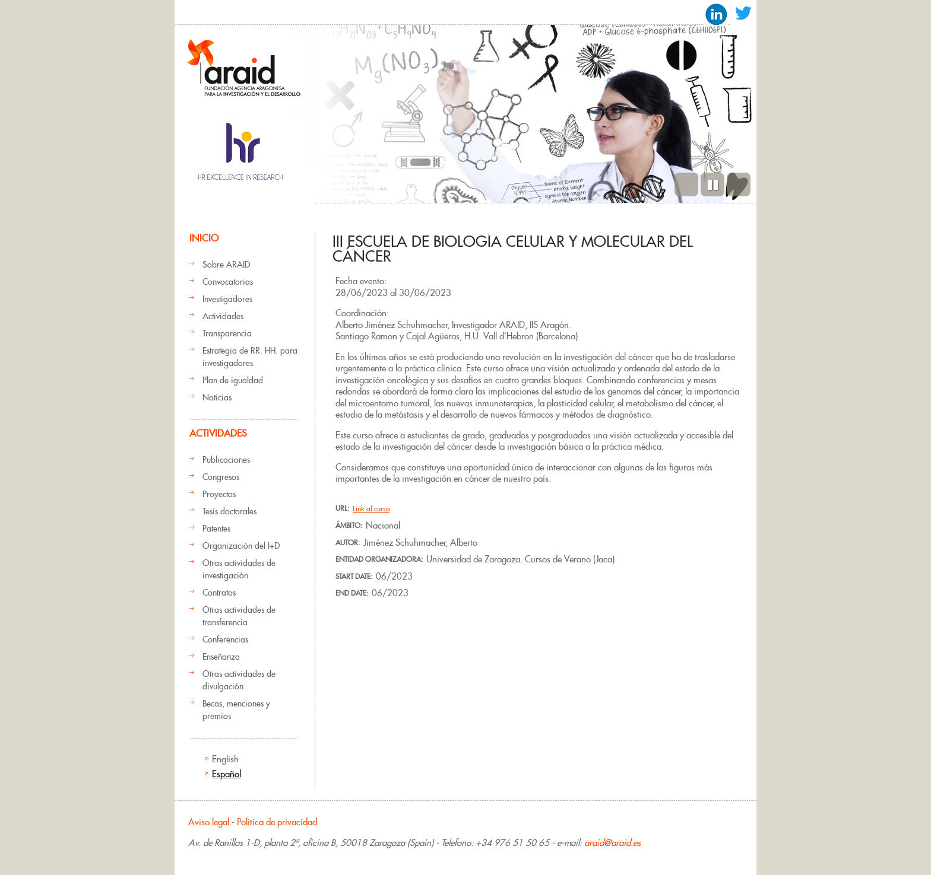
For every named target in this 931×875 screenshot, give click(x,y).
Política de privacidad (277, 822)
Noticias (217, 397)
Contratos (219, 592)
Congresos (220, 477)
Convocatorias (227, 281)
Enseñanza (221, 656)
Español (226, 773)
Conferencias (225, 639)
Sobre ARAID (226, 264)
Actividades (222, 316)
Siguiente (738, 184)
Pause (712, 184)
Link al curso (371, 508)
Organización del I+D (241, 545)
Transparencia (227, 333)
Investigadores (227, 299)
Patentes (216, 528)
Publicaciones (226, 459)
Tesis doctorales (229, 511)
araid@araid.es (612, 842)
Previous (686, 184)
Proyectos (219, 494)
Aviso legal (208, 822)
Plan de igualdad (232, 380)
